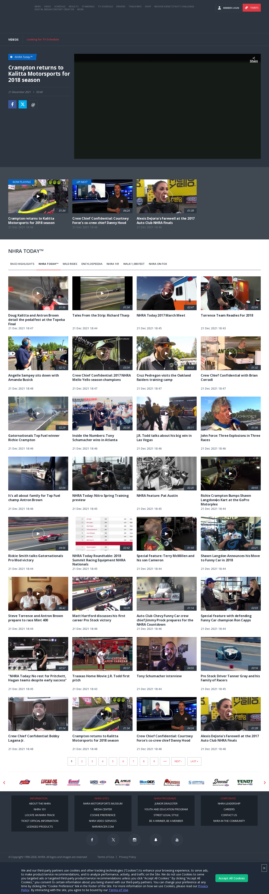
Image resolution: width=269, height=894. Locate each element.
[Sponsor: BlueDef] (147, 782)
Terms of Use (118, 890)
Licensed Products (40, 826)
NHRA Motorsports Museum (102, 803)
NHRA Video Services (103, 821)
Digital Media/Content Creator (54, 26)
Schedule (60, 23)
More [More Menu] (80, 26)
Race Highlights (22, 264)
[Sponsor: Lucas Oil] (49, 782)
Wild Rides (70, 264)
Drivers (120, 23)
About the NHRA (40, 803)
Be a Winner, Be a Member (166, 821)
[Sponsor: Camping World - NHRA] (98, 782)
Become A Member (231, 4)
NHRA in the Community (229, 821)
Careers (229, 809)
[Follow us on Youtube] (177, 840)
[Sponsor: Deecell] (221, 782)
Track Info (135, 23)
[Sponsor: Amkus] (123, 782)
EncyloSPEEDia (91, 264)
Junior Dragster (166, 803)
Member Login (228, 24)
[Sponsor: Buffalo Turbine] (172, 782)
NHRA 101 (113, 264)
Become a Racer (205, 4)
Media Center (103, 809)
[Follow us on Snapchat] (156, 840)
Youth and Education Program (166, 809)
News (38, 23)
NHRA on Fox (158, 264)
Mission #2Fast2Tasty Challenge (174, 23)
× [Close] (264, 868)
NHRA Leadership (229, 803)
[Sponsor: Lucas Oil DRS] (24, 782)
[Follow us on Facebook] (92, 840)
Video (47, 23)
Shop (148, 23)
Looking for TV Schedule (43, 39)
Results (74, 23)
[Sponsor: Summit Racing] (74, 782)
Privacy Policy (127, 857)
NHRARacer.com (103, 826)
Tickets (251, 24)
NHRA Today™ (49, 264)
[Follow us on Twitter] (113, 840)
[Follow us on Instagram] (134, 840)
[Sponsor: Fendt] (245, 782)
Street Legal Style (166, 815)
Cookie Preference (103, 815)
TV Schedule (105, 23)
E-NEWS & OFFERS (205, 12)
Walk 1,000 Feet (134, 264)
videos (229, 12)
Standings (88, 23)
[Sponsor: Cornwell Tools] (196, 782)
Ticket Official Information (39, 821)
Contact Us (229, 815)
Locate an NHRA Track (40, 815)
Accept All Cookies (232, 878)
